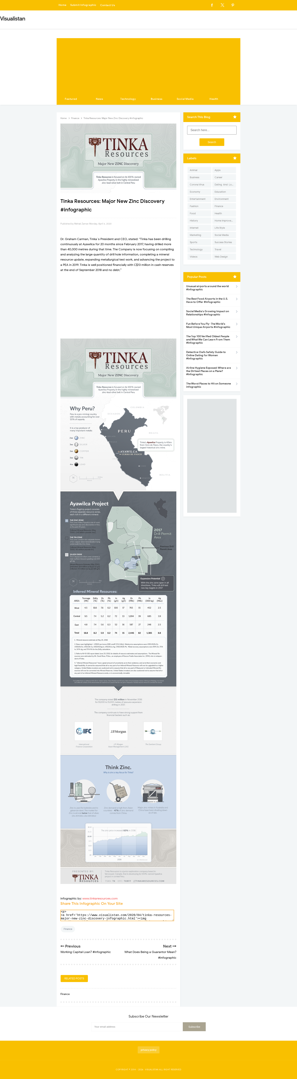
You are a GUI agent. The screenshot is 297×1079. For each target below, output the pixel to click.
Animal (193, 170)
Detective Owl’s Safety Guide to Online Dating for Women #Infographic (206, 355)
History (194, 220)
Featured (71, 99)
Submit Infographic (83, 5)
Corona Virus (197, 184)
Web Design (221, 256)
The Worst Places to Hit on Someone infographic (208, 385)
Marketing (195, 235)
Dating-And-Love (224, 184)
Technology (128, 99)
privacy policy (148, 1049)
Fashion (194, 206)
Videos (193, 256)
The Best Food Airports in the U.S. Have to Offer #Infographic (207, 300)
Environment (222, 199)
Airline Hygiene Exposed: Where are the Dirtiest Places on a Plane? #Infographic (208, 371)
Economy (195, 191)
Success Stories (223, 242)
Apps (217, 170)
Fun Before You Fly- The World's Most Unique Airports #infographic (208, 325)
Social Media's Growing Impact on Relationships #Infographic (207, 313)
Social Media (185, 99)
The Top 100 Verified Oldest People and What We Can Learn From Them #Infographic (208, 339)
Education (220, 191)
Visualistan (152, 1069)
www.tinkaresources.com (100, 898)
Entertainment (198, 199)
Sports (193, 242)
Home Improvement (225, 220)
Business (157, 99)
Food (193, 213)
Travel (218, 249)
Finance (68, 929)
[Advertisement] (148, 64)
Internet (194, 227)
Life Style (220, 227)
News (99, 99)
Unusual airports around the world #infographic (207, 288)
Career (218, 177)
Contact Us (107, 5)
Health (213, 99)
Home (62, 5)
